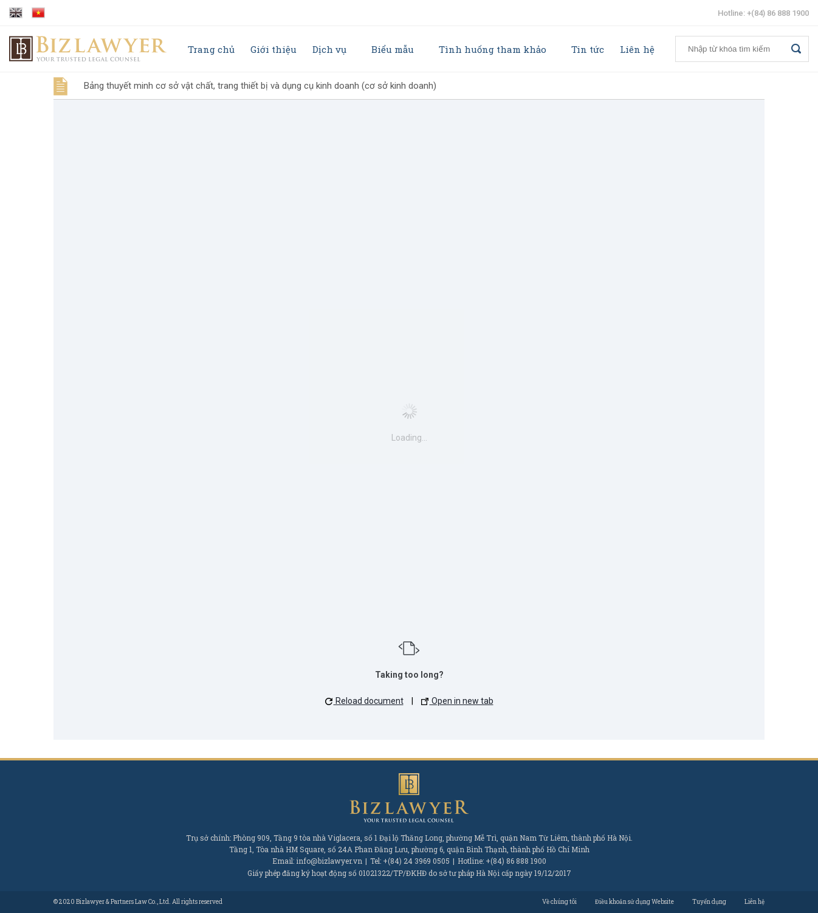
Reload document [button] (364, 701)
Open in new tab (457, 701)
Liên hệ (637, 49)
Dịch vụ (329, 49)
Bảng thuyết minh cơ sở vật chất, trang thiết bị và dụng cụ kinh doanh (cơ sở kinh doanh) (260, 85)
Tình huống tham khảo (492, 49)
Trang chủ (211, 49)
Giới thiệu (273, 49)
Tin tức (587, 49)
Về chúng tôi (559, 902)
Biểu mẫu (392, 49)
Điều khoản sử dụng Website (634, 902)
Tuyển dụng (709, 902)
